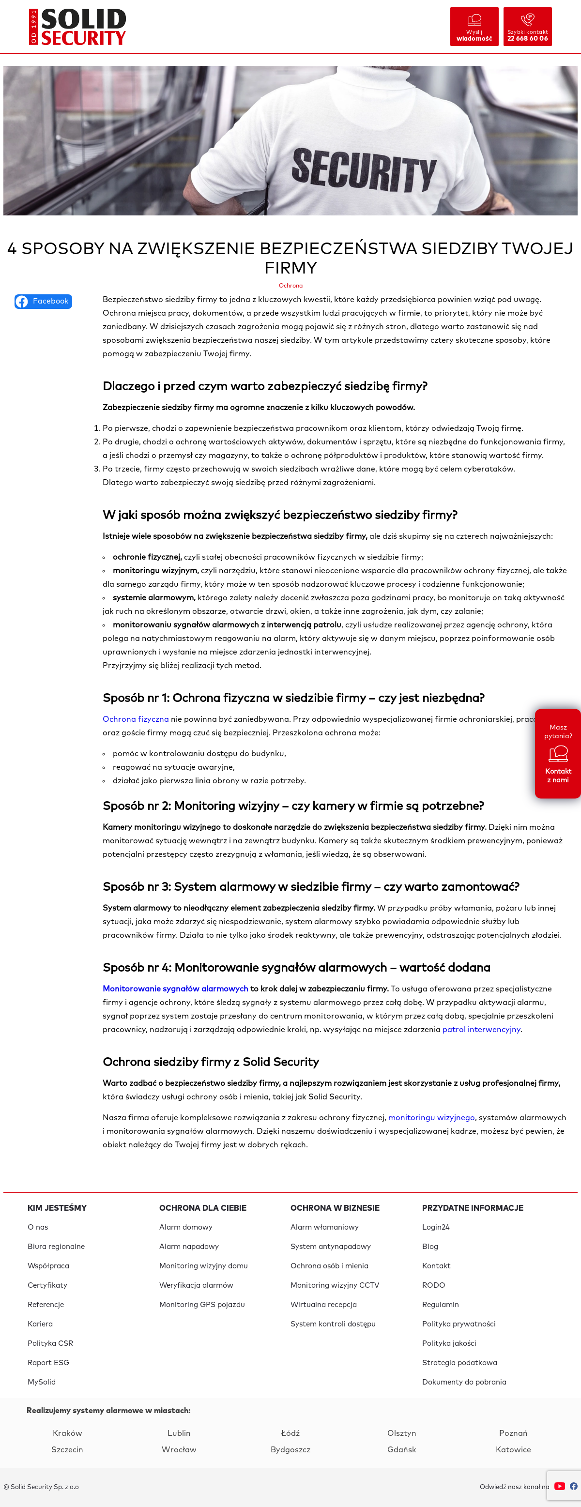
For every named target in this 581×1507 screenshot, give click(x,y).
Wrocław (179, 1450)
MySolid (42, 1382)
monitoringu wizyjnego (431, 1118)
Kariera (40, 1324)
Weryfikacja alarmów (196, 1285)
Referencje (46, 1305)
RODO (433, 1285)
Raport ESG (48, 1363)
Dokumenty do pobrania (464, 1382)
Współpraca (48, 1266)
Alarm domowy (186, 1227)
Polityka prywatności (459, 1324)
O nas (38, 1227)
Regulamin (440, 1305)
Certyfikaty (47, 1285)
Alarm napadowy (189, 1246)
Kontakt (436, 1266)
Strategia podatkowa (459, 1363)
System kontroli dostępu (333, 1324)
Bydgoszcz (290, 1450)
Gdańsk (401, 1450)
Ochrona (291, 286)
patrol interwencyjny (481, 1030)
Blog (430, 1246)
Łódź (290, 1433)
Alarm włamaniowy (324, 1227)
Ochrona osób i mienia (329, 1266)
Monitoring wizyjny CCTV (334, 1285)
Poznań (513, 1433)
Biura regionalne (56, 1246)
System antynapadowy (330, 1246)
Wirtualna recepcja (323, 1305)
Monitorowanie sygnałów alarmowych (176, 989)
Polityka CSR (50, 1343)
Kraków (67, 1433)
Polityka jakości (449, 1343)
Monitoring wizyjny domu (203, 1266)
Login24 (436, 1227)
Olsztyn (401, 1433)
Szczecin (67, 1450)
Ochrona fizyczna (136, 719)
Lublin (179, 1433)
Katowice (513, 1450)
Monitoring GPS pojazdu (202, 1305)
